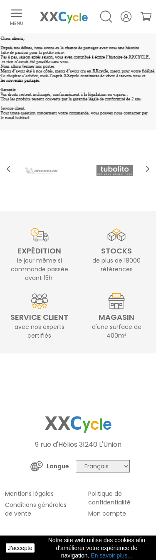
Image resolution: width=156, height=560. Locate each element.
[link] (146, 17)
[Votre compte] (126, 17)
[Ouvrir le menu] (16, 16)
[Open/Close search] (106, 17)
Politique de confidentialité (109, 497)
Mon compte (107, 513)
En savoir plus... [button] (111, 555)
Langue (58, 466)
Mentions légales (29, 493)
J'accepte (20, 548)
